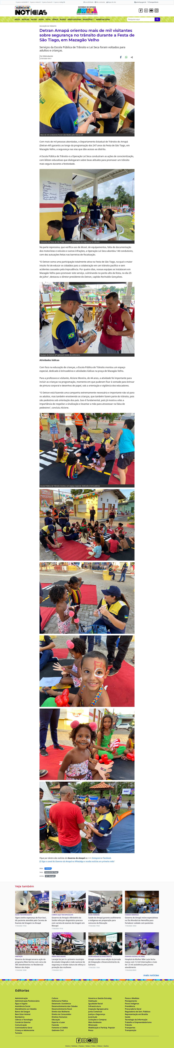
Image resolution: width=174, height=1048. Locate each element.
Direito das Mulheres (61, 1011)
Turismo (18, 1033)
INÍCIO (17, 19)
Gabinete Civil (58, 1030)
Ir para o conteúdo (22, 2)
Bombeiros (19, 1017)
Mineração (92, 1025)
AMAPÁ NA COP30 (103, 19)
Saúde (127, 1017)
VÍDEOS (55, 19)
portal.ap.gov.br (140, 2)
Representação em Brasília (136, 1014)
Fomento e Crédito (60, 1027)
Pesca (90, 1030)
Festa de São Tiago (51, 872)
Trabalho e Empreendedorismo (138, 1022)
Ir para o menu (35, 2)
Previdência (130, 1006)
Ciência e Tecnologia (24, 1019)
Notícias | (75, 1046)
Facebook (107, 858)
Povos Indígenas (132, 1003)
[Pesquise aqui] (157, 19)
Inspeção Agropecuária (98, 1009)
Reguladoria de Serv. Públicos (137, 1011)
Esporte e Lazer (58, 1022)
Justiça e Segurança (96, 1014)
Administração (21, 998)
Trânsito (48, 868)
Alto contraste (100, 2)
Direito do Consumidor (61, 1014)
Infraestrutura (94, 1006)
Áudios (106, 1046)
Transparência (153, 2)
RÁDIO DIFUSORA (74, 19)
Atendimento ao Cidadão (26, 1009)
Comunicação (21, 1025)
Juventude (92, 1017)
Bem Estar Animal (22, 1014)
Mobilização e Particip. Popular (101, 1027)
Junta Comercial (95, 1011)
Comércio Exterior (23, 1022)
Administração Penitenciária (27, 1001)
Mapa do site (111, 2)
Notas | (89, 1046)
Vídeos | (100, 1046)
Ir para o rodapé (59, 2)
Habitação (92, 1001)
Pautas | (82, 1046)
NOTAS (41, 19)
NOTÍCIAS (25, 19)
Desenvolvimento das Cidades (65, 1006)
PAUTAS (34, 19)
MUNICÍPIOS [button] (88, 19)
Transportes (130, 1027)
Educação (56, 1019)
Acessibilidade (88, 2)
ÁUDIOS (63, 19)
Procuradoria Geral (133, 1009)
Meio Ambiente (95, 1022)
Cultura (55, 998)
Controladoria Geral (23, 1027)
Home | (68, 1046)
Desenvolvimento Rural (62, 1009)
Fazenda (55, 1025)
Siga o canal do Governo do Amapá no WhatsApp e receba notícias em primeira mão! (77, 861)
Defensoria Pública (60, 1001)
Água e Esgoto (21, 1003)
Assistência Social (22, 1006)
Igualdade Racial (95, 1003)
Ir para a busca (47, 2)
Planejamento (131, 1001)
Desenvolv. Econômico (61, 1003)
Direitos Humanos (59, 1017)
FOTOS (48, 19)
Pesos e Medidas (132, 998)
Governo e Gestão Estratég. (100, 998)
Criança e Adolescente (24, 1030)
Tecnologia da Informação (136, 1019)
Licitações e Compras (97, 1019)
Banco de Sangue (22, 1011)
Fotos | (94, 1046)
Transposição (130, 1030)
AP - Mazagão (50, 876)
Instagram (96, 858)
